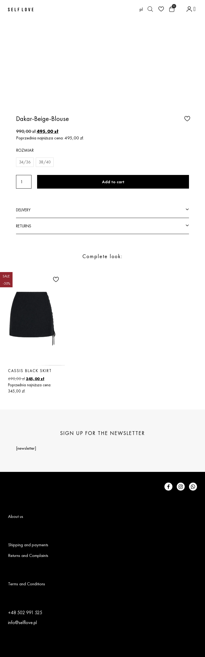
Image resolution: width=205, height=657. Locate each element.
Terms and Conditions (26, 583)
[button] (194, 9)
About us (15, 516)
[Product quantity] (23, 182)
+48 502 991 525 (25, 612)
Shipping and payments (28, 544)
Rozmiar (25, 150)
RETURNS (23, 225)
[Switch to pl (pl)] (141, 9)
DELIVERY (23, 209)
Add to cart (113, 182)
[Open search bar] (150, 9)
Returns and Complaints (28, 555)
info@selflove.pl (22, 622)
